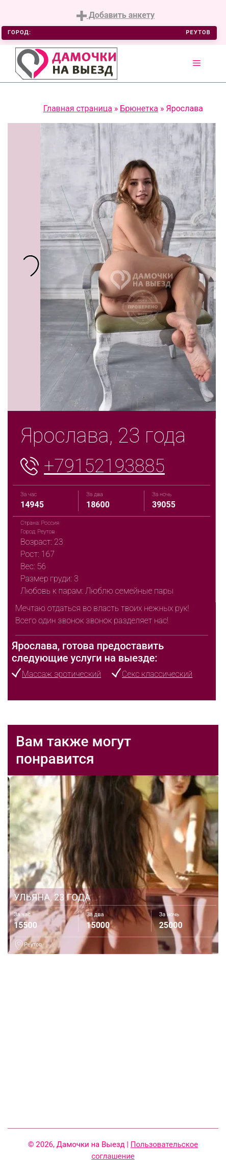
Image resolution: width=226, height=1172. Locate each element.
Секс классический (157, 674)
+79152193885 (104, 466)
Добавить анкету (116, 15)
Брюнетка (139, 108)
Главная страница (77, 108)
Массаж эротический (61, 674)
